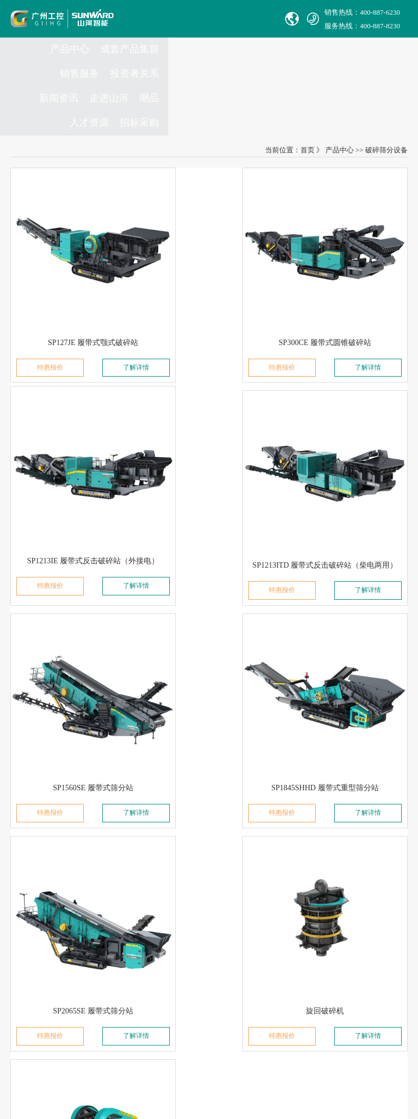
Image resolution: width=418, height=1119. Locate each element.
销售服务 (192, 60)
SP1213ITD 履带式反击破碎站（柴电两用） (88, 466)
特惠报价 (39, 300)
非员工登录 (232, 1003)
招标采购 (382, 84)
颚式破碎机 (344, 658)
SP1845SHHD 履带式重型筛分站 (343, 466)
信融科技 (209, 1063)
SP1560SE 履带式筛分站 (209, 466)
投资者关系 (247, 60)
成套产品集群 (132, 60)
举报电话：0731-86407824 (185, 866)
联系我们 (162, 818)
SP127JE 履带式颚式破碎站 (74, 273)
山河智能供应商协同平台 (184, 1019)
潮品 (392, 60)
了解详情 (108, 300)
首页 (307, 116)
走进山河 (352, 60)
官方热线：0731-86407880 (185, 851)
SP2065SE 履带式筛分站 (74, 658)
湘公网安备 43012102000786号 (232, 1053)
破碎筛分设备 (386, 116)
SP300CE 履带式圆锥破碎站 (209, 273)
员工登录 (196, 1003)
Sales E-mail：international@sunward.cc (203, 881)
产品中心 (72, 60)
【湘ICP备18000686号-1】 (327, 1053)
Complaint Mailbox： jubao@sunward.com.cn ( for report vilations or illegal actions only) (208, 912)
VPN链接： (163, 1003)
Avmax (26, 973)
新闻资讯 (302, 60)
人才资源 (332, 84)
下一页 (220, 740)
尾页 (264, 740)
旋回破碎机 (209, 658)
